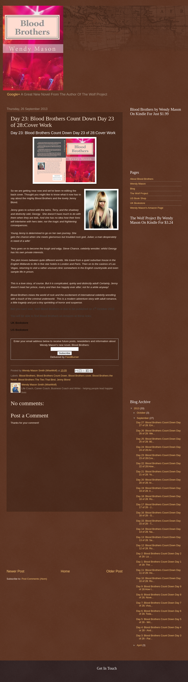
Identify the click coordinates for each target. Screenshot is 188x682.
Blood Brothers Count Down (52, 375)
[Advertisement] (64, 540)
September (143, 418)
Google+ (13, 94)
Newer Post (15, 571)
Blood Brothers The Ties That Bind (36, 379)
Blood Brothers (27, 375)
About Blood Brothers (141, 178)
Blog (132, 188)
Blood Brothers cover (79, 375)
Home (65, 571)
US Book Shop (138, 198)
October (141, 412)
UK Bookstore (137, 203)
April (139, 645)
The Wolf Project (139, 193)
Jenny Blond (63, 379)
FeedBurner (72, 357)
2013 (137, 408)
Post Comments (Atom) (34, 578)
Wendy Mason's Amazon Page (146, 207)
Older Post (114, 571)
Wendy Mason (138, 183)
